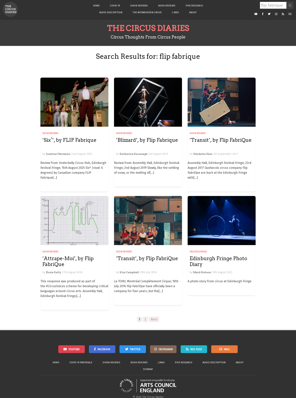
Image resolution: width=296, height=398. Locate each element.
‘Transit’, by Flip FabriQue (221, 140)
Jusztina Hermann (58, 153)
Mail (227, 349)
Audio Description (111, 12)
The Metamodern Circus (147, 12)
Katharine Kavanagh (134, 153)
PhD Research (194, 5)
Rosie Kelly (53, 272)
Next (154, 319)
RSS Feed (196, 349)
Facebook (103, 349)
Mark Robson (202, 272)
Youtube (74, 349)
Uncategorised (198, 251)
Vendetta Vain (202, 153)
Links (175, 12)
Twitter (135, 349)
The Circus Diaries (148, 28)
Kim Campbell (129, 272)
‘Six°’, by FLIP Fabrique (69, 140)
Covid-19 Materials (80, 362)
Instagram (166, 349)
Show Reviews (139, 5)
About (193, 12)
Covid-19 (115, 5)
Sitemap (148, 369)
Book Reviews (166, 5)
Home (96, 5)
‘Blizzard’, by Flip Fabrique (147, 140)
